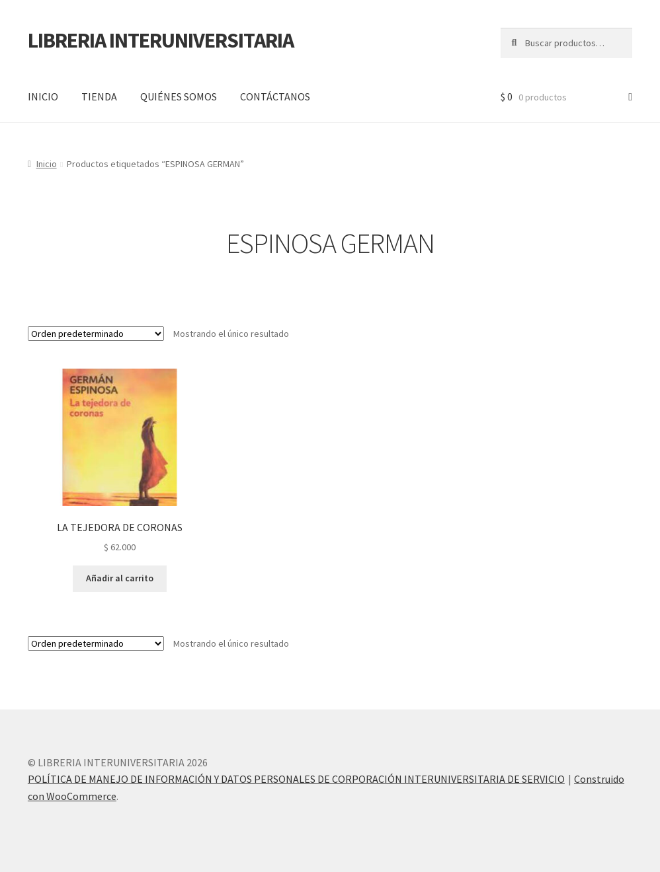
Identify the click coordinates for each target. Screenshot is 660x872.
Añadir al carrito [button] (119, 578)
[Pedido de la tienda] (96, 333)
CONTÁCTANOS (275, 96)
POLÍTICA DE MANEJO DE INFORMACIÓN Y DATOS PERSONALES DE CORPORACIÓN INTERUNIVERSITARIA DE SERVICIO (296, 778)
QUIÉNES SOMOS (178, 96)
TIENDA (99, 96)
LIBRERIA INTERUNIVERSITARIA (161, 40)
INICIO (43, 96)
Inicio (46, 164)
